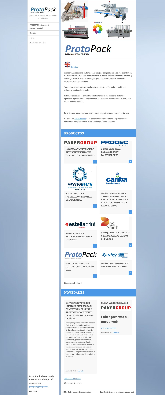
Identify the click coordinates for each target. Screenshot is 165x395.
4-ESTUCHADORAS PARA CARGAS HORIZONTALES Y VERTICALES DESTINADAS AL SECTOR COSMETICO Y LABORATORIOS (114, 199)
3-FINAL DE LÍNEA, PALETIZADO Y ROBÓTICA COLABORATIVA (79, 196)
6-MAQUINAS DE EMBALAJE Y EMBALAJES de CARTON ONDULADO (115, 235)
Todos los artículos (72, 378)
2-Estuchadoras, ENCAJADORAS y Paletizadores (111, 151)
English (74, 67)
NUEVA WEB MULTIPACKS (114, 303)
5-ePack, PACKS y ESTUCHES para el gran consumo (79, 236)
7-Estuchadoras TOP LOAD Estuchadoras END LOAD (80, 266)
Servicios (33, 33)
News (32, 38)
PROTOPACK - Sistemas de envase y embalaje (39, 26)
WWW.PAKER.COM (108, 328)
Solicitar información (38, 43)
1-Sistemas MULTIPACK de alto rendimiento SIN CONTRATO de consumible (80, 152)
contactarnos (80, 118)
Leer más (81, 371)
